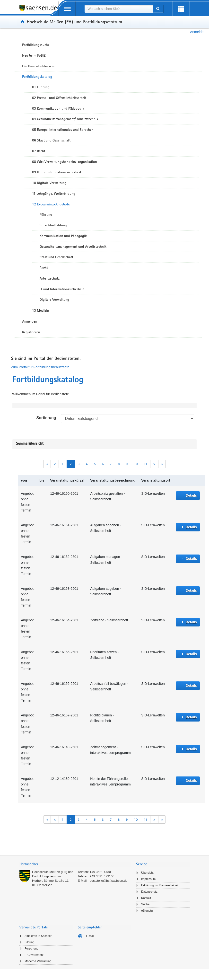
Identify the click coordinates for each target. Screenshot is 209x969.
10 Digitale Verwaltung (49, 183)
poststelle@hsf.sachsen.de (109, 880)
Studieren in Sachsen (38, 936)
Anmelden (197, 32)
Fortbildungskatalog (37, 76)
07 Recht (38, 151)
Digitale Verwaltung (54, 299)
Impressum (148, 879)
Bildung (29, 942)
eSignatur (147, 910)
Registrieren (31, 332)
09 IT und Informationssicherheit (56, 172)
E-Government (34, 955)
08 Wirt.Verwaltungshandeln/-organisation (64, 161)
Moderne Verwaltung (38, 961)
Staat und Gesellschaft (56, 257)
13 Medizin (40, 310)
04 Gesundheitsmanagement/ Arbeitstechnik (65, 119)
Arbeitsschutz (50, 278)
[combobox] (118, 9)
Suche (145, 904)
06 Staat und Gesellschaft (51, 140)
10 (136, 464)
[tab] (75, 864)
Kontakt (146, 898)
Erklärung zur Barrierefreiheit (159, 885)
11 (145, 464)
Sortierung (46, 418)
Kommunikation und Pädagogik (63, 236)
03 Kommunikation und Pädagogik (58, 108)
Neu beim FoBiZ (34, 55)
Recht (44, 267)
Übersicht (147, 872)
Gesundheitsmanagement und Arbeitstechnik (73, 246)
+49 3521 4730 (100, 872)
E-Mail (90, 936)
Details (191, 495)
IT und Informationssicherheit (62, 289)
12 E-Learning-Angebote (51, 204)
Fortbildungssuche (36, 45)
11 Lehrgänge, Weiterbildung (53, 193)
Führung (46, 214)
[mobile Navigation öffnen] (67, 8)
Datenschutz (149, 891)
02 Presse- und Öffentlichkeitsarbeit (59, 98)
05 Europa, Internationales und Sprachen (63, 129)
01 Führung (41, 87)
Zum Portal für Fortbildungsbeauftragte (40, 367)
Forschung (31, 948)
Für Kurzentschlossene (38, 66)
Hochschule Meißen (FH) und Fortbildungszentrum (74, 22)
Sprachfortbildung (53, 225)
